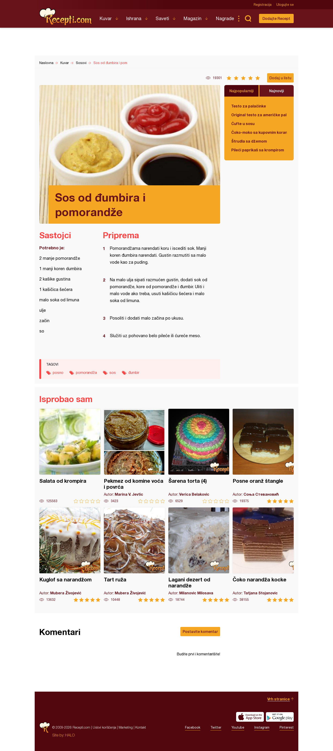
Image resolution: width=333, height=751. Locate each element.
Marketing (126, 727)
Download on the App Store (250, 717)
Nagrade (225, 18)
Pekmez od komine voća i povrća (134, 456)
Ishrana (133, 18)
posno (58, 372)
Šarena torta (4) (198, 456)
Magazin (192, 18)
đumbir (133, 372)
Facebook (192, 727)
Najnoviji (276, 91)
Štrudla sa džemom (249, 141)
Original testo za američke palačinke (259, 115)
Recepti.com (65, 17)
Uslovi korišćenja (104, 727)
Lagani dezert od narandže (198, 554)
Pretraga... (248, 18)
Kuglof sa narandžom (69, 554)
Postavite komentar (200, 631)
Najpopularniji (241, 91)
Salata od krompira (69, 456)
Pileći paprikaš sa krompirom (257, 150)
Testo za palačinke (248, 106)
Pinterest (287, 727)
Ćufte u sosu (243, 123)
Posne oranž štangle (263, 456)
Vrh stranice (278, 699)
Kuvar (105, 18)
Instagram (261, 727)
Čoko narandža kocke (263, 554)
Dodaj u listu (280, 78)
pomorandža (86, 372)
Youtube (237, 727)
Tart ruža (134, 554)
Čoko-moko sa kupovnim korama (259, 132)
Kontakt (140, 727)
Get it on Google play (280, 717)
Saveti (162, 18)
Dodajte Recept (276, 18)
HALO (70, 735)
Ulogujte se (285, 4)
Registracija (262, 4)
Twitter (215, 727)
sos (112, 372)
